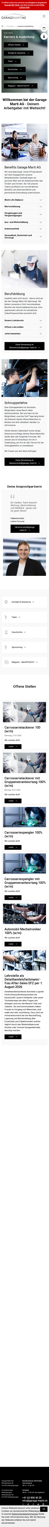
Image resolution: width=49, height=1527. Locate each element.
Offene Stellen (14, 45)
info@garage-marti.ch (34, 1500)
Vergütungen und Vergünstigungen (13, 214)
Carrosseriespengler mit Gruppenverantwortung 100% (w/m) (25, 882)
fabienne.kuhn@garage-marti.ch (25, 528)
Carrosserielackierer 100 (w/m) (22, 729)
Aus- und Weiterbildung (16, 222)
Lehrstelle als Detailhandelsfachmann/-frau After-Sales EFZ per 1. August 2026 (24, 981)
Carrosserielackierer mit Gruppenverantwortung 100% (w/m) (25, 781)
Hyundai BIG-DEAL (12, 5)
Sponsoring (13, 77)
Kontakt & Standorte (17, 53)
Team (10, 61)
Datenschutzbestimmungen (25, 1514)
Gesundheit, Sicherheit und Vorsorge (18, 236)
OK (43, 1509)
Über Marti (10, 26)
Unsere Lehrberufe (14, 320)
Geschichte (13, 69)
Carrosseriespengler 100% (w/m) (23, 834)
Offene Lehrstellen (14, 327)
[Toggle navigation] (43, 16)
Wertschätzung (12, 206)
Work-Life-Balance (14, 200)
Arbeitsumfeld (12, 228)
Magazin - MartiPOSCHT (19, 86)
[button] (21, 284)
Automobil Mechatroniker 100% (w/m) (23, 931)
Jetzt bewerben (12, 333)
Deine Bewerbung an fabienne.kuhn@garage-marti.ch (23, 346)
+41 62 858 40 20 (31, 1497)
